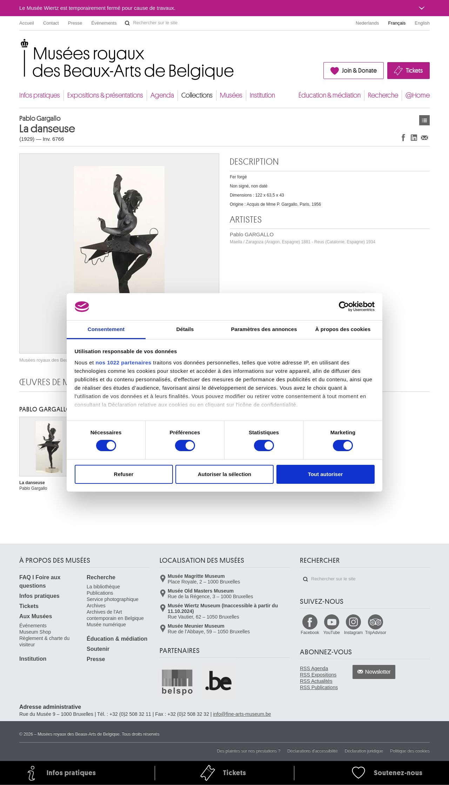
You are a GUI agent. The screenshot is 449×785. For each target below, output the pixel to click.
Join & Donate (359, 70)
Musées (231, 95)
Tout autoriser (325, 474)
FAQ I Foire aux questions (39, 581)
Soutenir (98, 649)
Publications (100, 593)
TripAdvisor (375, 632)
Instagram (353, 632)
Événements (103, 23)
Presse (75, 23)
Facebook (310, 632)
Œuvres (424, 120)
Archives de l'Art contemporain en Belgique (115, 615)
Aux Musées (35, 616)
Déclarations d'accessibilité (312, 750)
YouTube (331, 632)
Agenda (162, 95)
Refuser (124, 474)
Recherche (383, 95)
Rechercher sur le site (127, 23)
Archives (96, 605)
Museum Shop (35, 632)
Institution (262, 95)
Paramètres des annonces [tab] (264, 329)
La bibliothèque (103, 586)
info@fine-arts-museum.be (242, 714)
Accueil (26, 23)
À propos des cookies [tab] (343, 329)
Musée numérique (106, 624)
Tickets (414, 70)
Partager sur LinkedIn (414, 137)
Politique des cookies (410, 750)
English (422, 23)
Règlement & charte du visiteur (44, 641)
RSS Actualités (316, 681)
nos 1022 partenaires (123, 362)
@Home (418, 95)
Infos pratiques (39, 95)
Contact (51, 23)
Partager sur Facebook (403, 137)
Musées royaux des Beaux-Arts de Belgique (20, 45)
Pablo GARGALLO (302, 237)
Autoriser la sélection (225, 474)
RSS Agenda (314, 668)
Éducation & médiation (330, 95)
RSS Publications (319, 687)
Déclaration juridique (364, 750)
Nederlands (367, 23)
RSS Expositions (318, 675)
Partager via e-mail (424, 137)
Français (397, 23)
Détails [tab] (185, 329)
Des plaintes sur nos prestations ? (248, 750)
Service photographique (113, 599)
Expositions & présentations (105, 95)
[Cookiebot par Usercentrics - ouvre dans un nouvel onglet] (344, 306)
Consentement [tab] (106, 329)
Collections (197, 95)
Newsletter (378, 672)
